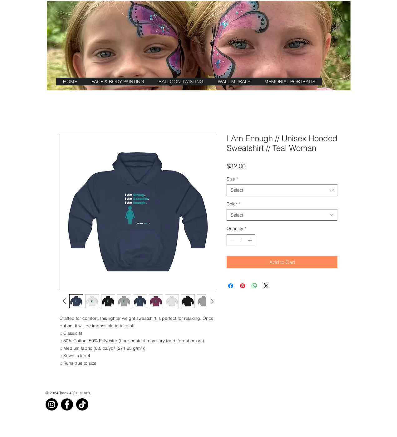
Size (232, 179)
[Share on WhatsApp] (254, 286)
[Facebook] (67, 404)
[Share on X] (266, 286)
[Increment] (250, 240)
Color (233, 204)
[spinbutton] (241, 240)
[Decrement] (231, 240)
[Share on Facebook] (230, 286)
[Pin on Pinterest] (242, 286)
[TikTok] (82, 404)
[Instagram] (52, 404)
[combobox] (282, 190)
